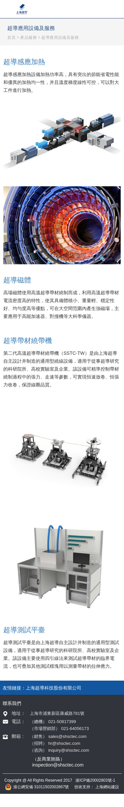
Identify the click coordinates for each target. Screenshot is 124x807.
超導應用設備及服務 (60, 37)
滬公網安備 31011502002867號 (37, 787)
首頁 (11, 37)
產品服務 (28, 37)
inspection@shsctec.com (58, 765)
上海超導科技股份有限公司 (53, 687)
